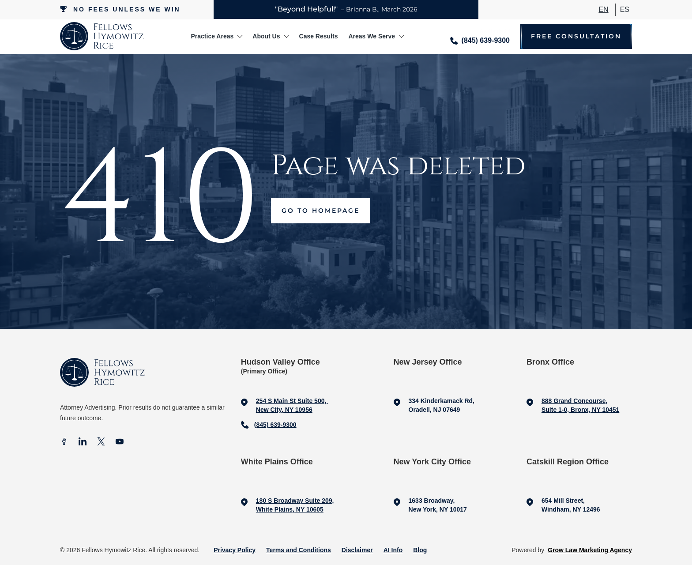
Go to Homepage (321, 211)
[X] (101, 442)
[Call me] (480, 36)
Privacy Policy (235, 550)
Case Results (318, 36)
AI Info (393, 550)
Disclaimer (357, 550)
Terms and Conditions (298, 550)
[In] (82, 442)
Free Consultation (576, 36)
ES (624, 9)
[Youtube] (120, 442)
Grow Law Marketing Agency (590, 550)
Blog (420, 550)
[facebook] (64, 442)
